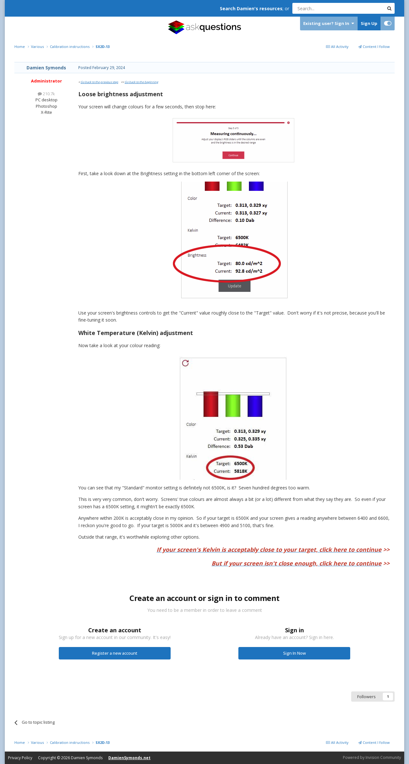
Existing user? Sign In (328, 23)
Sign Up (369, 23)
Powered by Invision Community (372, 757)
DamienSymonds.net (129, 757)
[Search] (322, 8)
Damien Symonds (46, 68)
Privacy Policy (20, 757)
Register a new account (114, 653)
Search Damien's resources (251, 8)
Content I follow (374, 46)
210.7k (46, 94)
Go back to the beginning (141, 82)
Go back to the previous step (99, 82)
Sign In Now (294, 653)
